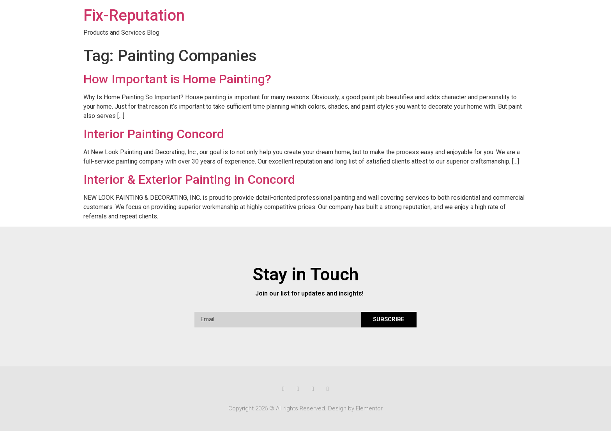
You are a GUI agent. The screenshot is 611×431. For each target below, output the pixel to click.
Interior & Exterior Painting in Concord (189, 179)
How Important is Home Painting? (177, 79)
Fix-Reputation (134, 15)
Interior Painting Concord (153, 134)
